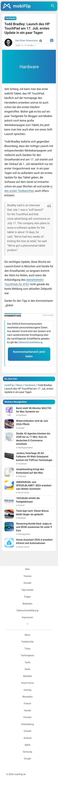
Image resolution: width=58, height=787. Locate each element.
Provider (27, 717)
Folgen (27, 596)
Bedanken (27, 603)
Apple (27, 745)
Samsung (27, 752)
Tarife (27, 662)
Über (27, 569)
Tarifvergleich (27, 655)
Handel (27, 710)
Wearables (27, 696)
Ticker (27, 648)
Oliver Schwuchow (29, 40)
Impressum (27, 617)
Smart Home (27, 683)
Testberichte (27, 641)
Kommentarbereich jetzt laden (29, 354)
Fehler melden (48, 315)
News (27, 635)
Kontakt (27, 583)
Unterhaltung (27, 724)
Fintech (27, 703)
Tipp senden (27, 590)
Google (27, 758)
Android (27, 738)
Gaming (27, 690)
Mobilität (27, 676)
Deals (27, 669)
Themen (27, 576)
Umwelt (27, 731)
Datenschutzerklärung (30, 342)
